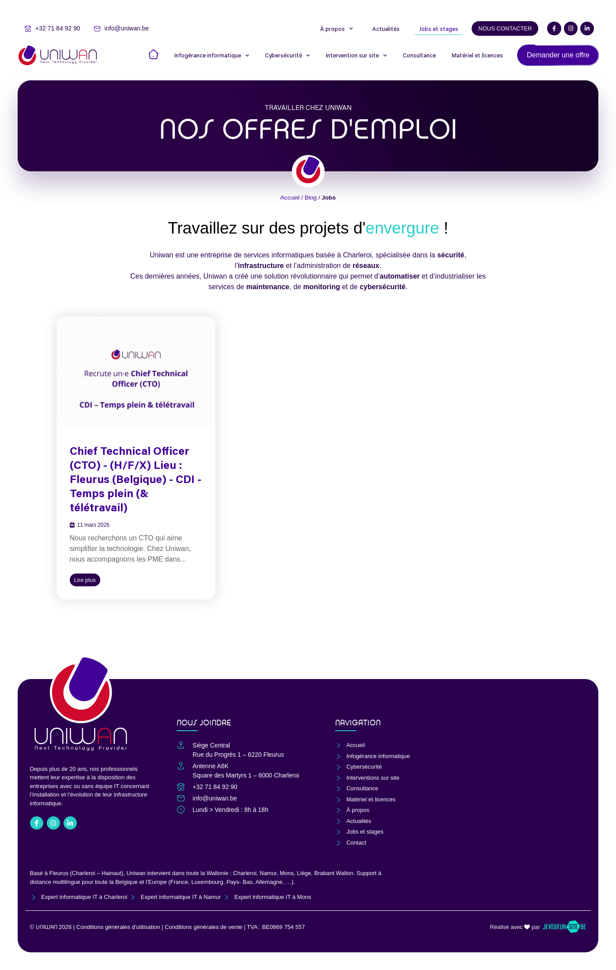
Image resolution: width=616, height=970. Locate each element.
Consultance (419, 55)
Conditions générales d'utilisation (118, 927)
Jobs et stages (438, 28)
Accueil (290, 197)
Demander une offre (558, 55)
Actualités (386, 28)
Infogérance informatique (211, 55)
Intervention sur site (356, 55)
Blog (311, 197)
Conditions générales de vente (203, 927)
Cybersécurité (287, 55)
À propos (336, 29)
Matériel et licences (477, 55)
